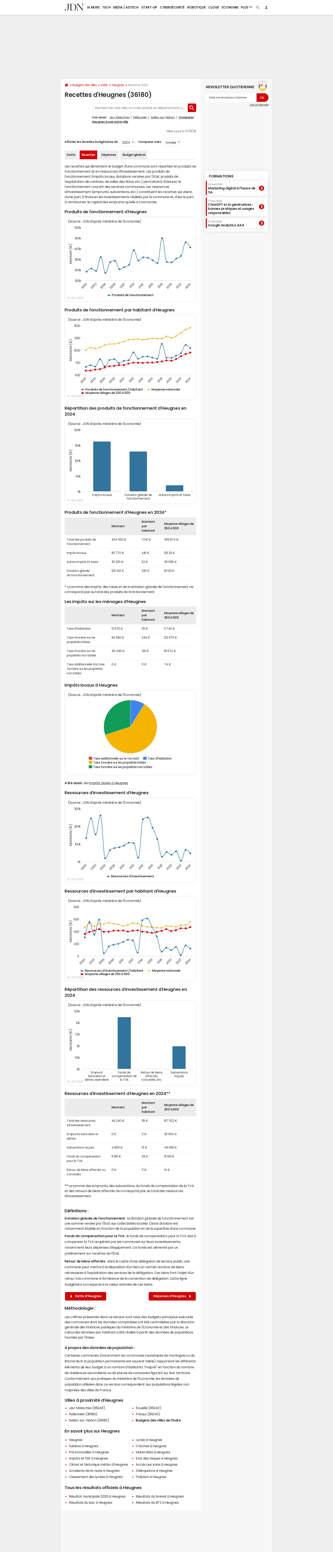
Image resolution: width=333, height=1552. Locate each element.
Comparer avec (149, 141)
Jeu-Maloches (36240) (87, 1408)
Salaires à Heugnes (83, 1446)
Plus (246, 7)
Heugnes (118, 85)
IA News (93, 7)
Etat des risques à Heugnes (157, 1458)
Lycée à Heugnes (149, 1439)
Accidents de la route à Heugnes (94, 1470)
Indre (104, 85)
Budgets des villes (84, 85)
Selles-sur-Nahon (163, 117)
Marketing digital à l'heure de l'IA (231, 188)
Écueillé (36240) (148, 1408)
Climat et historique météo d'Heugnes (98, 1464)
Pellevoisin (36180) (83, 1414)
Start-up (149, 7)
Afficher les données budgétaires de (91, 141)
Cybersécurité (172, 7)
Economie (230, 7)
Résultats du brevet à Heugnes (160, 1496)
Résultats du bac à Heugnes (90, 1502)
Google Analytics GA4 (226, 223)
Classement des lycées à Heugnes (96, 1476)
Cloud (213, 7)
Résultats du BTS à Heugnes (157, 1502)
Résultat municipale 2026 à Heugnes (97, 1496)
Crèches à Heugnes (151, 1446)
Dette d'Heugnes (86, 1296)
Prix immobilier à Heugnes (89, 1452)
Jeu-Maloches (119, 117)
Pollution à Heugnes (151, 1476)
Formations (221, 176)
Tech (106, 7)
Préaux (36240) (148, 1414)
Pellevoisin (140, 117)
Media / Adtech (125, 7)
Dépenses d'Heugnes (172, 1296)
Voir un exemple (259, 105)
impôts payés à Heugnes (108, 783)
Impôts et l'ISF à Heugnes (88, 1458)
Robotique (196, 7)
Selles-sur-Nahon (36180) (89, 1420)
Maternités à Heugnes (153, 1452)
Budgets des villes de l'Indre (158, 1420)
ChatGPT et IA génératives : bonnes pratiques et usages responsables (231, 207)
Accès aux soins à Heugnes (157, 1464)
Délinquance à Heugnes (154, 1470)
